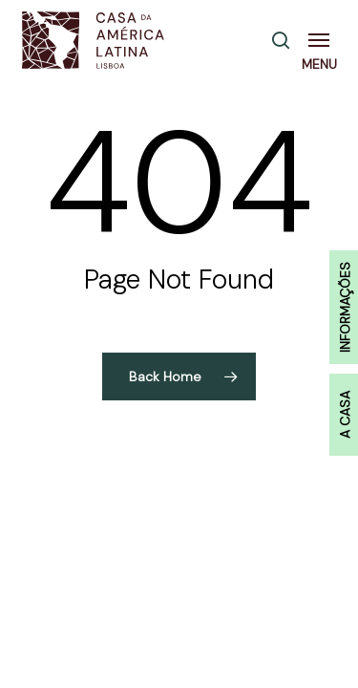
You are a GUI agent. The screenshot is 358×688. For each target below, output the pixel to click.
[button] (322, 40)
